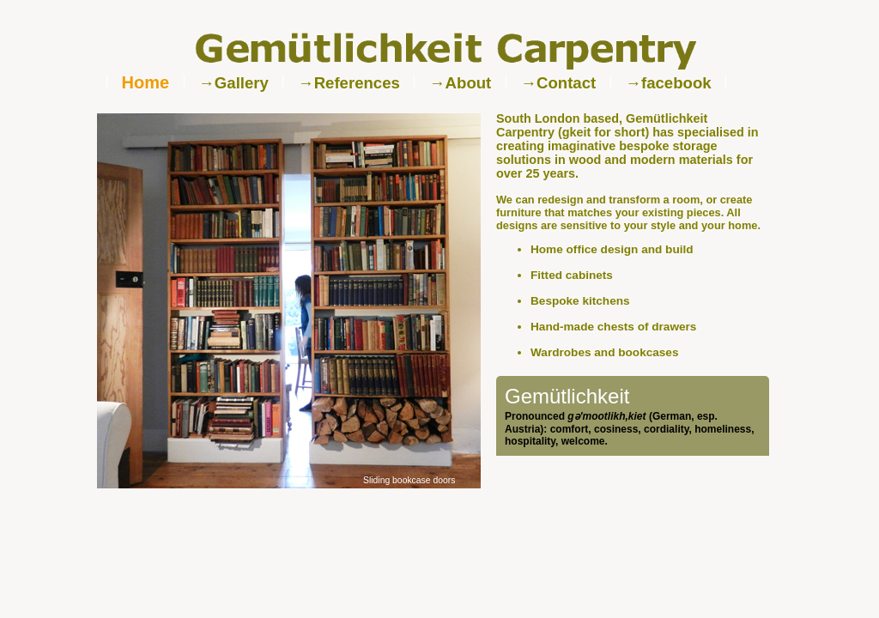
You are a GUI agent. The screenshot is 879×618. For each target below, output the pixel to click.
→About (460, 83)
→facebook (668, 83)
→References (349, 83)
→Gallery (233, 83)
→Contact (558, 83)
